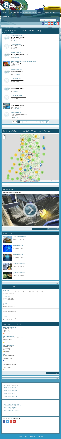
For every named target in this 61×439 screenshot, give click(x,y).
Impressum (32, 436)
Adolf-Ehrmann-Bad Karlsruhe (19, 54)
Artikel (10, 12)
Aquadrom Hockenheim (17, 105)
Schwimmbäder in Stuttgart (10, 396)
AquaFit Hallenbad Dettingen (19, 114)
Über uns (52, 12)
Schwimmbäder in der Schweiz (11, 410)
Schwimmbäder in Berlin (10, 387)
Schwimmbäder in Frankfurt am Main (13, 389)
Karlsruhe (16, 57)
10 (42, 121)
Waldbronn (17, 74)
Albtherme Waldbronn (17, 71)
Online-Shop (6, 16)
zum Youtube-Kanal (53, 228)
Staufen (16, 91)
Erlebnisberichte (18, 12)
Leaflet (40, 180)
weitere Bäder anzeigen (52, 372)
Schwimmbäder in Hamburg (10, 390)
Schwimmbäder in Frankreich (11, 407)
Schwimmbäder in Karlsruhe (11, 392)
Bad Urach (16, 83)
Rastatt (16, 100)
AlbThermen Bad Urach (17, 80)
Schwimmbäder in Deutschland (11, 404)
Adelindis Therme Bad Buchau (19, 46)
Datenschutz (40, 436)
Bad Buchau (17, 49)
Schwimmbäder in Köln (9, 393)
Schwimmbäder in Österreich (11, 408)
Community (40, 12)
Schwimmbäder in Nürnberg (10, 395)
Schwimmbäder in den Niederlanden (12, 405)
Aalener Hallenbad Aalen (18, 37)
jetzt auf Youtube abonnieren (39, 228)
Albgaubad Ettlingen (16, 63)
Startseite (5, 12)
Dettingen (16, 117)
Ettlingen (16, 66)
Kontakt (47, 12)
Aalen (15, 40)
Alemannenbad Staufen (17, 88)
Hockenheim (17, 108)
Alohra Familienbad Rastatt (18, 97)
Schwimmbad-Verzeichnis (29, 12)
